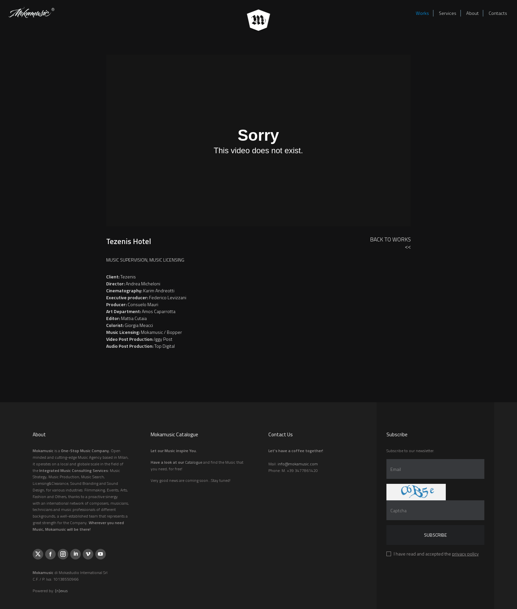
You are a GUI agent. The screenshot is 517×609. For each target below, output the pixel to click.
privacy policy (465, 553)
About (472, 13)
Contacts (498, 13)
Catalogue (193, 462)
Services (447, 13)
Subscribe (435, 534)
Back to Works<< (390, 243)
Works (422, 13)
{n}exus (61, 591)
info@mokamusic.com (298, 464)
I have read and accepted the (436, 553)
